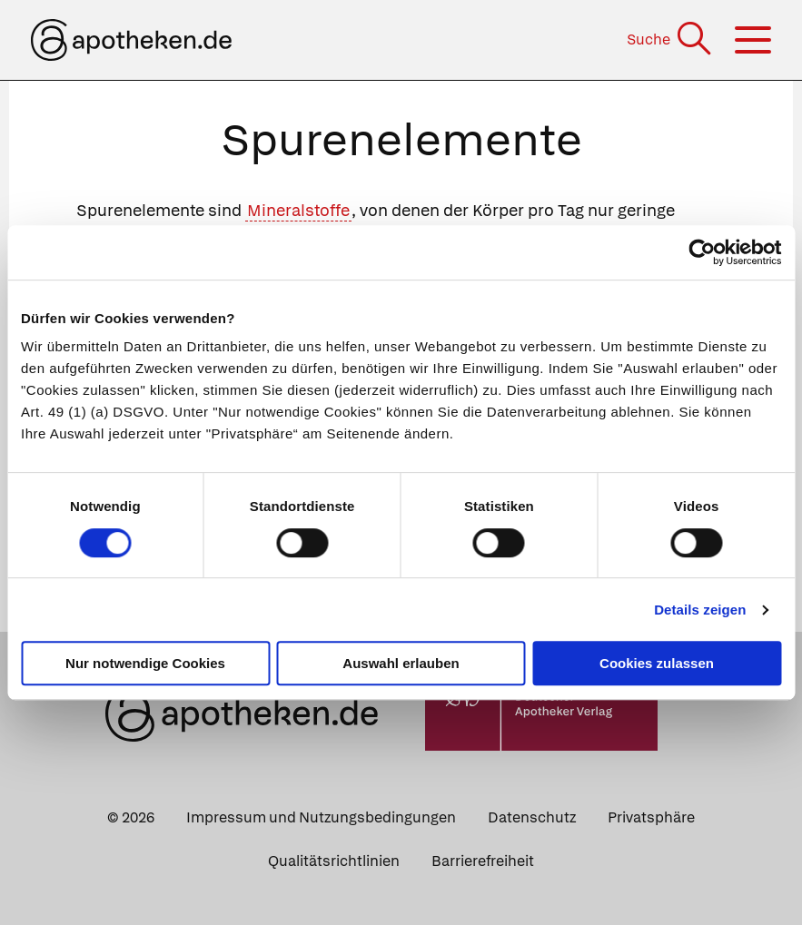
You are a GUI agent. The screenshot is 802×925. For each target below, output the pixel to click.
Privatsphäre (651, 817)
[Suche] (671, 39)
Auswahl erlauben (400, 663)
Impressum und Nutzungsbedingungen (321, 817)
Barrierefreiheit (482, 861)
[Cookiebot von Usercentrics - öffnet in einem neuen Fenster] (701, 252)
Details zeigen (700, 609)
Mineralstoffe (298, 210)
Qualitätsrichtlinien (334, 861)
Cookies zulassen (656, 663)
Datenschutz (532, 817)
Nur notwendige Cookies (145, 663)
